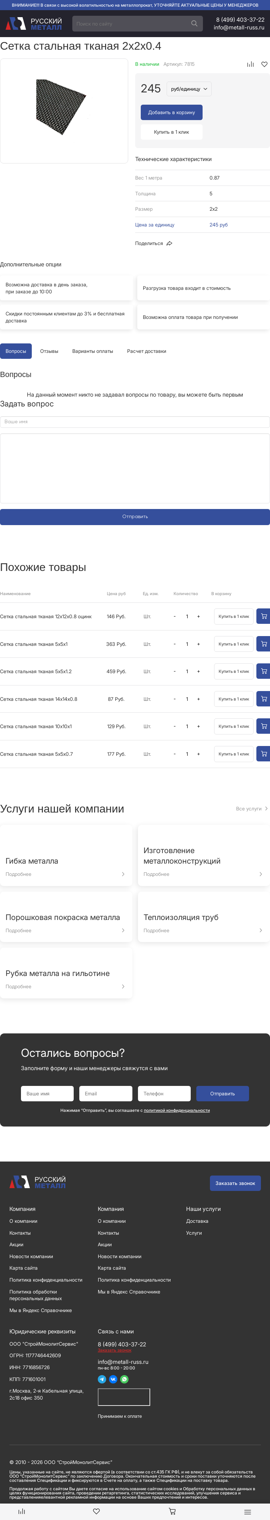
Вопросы (16, 331)
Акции (16, 1225)
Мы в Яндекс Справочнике (40, 1291)
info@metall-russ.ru (239, 27)
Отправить (135, 497)
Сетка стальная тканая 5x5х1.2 (36, 652)
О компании (23, 1201)
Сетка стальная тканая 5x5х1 (33, 624)
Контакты (20, 1213)
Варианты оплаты (92, 331)
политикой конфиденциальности (177, 1090)
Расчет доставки (146, 331)
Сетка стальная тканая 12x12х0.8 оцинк (46, 597)
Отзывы (49, 331)
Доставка (197, 1201)
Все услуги (249, 789)
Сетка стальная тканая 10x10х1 (36, 707)
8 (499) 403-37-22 (240, 19)
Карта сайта (23, 1248)
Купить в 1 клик (234, 112)
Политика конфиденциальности (45, 1260)
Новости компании (31, 1237)
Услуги (194, 1213)
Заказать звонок (235, 1163)
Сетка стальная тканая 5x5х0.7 (36, 734)
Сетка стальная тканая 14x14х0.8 (38, 679)
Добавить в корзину (170, 112)
